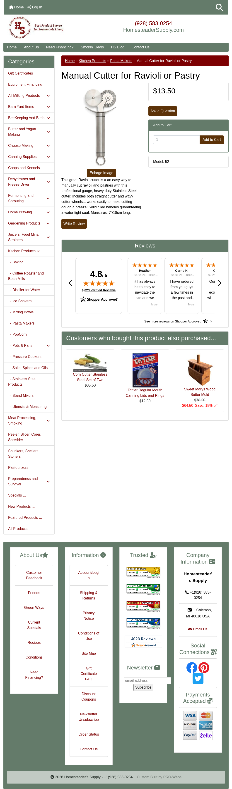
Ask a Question (162, 111)
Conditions (34, 657)
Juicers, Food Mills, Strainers (29, 237)
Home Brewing (29, 212)
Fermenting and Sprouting (29, 198)
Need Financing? (60, 47)
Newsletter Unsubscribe (89, 717)
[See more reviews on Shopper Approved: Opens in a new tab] (172, 321)
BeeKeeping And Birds (29, 118)
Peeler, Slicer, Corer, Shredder (24, 437)
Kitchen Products (92, 61)
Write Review (74, 224)
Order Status (88, 734)
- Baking (16, 262)
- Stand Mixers (21, 395)
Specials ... (17, 495)
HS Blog (117, 47)
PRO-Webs (172, 777)
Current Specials (34, 625)
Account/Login (88, 575)
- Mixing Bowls (21, 312)
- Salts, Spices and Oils (28, 368)
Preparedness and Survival (29, 481)
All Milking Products (29, 95)
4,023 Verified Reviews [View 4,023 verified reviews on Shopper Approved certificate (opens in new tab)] (99, 290)
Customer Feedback (34, 575)
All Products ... (19, 529)
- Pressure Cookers (24, 357)
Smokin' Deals (92, 47)
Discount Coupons (88, 696)
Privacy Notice (88, 615)
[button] (219, 7)
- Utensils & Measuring (27, 407)
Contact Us (141, 47)
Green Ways (34, 607)
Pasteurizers (18, 467)
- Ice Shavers (19, 301)
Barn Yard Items (29, 107)
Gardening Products (29, 223)
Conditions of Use (88, 636)
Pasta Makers (121, 61)
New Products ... (21, 506)
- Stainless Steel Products (22, 381)
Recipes (34, 642)
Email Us (197, 629)
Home (16, 7)
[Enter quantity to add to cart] (176, 139)
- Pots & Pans (29, 345)
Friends (34, 593)
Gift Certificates (20, 73)
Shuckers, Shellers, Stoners (23, 453)
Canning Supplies (29, 157)
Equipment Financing (25, 84)
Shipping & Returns (88, 595)
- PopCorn (17, 334)
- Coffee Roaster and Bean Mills (26, 276)
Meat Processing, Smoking (29, 420)
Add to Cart (212, 140)
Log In (34, 7)
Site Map (89, 653)
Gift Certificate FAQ (88, 673)
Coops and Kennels (24, 168)
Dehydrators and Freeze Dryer (29, 181)
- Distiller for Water (24, 290)
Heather (145, 270)
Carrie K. (181, 270)
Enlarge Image (101, 173)
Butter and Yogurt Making (29, 131)
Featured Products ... (25, 517)
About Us (31, 47)
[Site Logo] (41, 27)
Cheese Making (29, 145)
